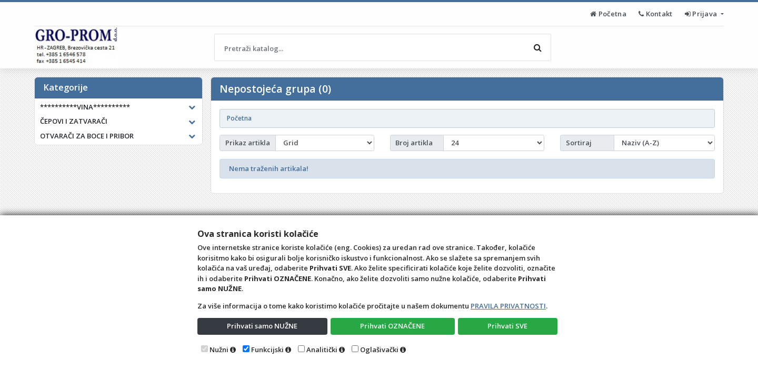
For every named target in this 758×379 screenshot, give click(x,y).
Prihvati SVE (507, 326)
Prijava (702, 13)
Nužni (219, 349)
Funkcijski (267, 349)
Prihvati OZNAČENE (392, 326)
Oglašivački (379, 349)
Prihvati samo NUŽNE (262, 326)
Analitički (321, 349)
